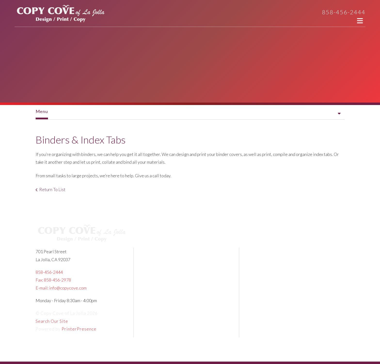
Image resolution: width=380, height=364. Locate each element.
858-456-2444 (343, 12)
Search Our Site (52, 321)
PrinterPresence (79, 329)
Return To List (52, 189)
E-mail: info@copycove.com (61, 288)
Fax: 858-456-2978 (53, 280)
